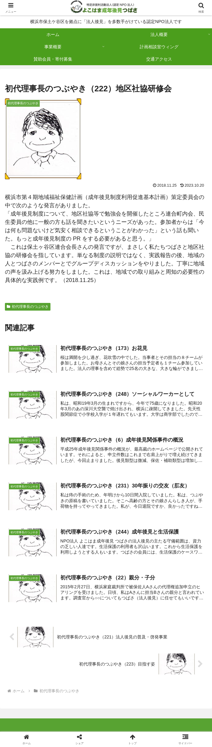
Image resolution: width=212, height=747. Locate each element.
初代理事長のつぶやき (28, 306)
